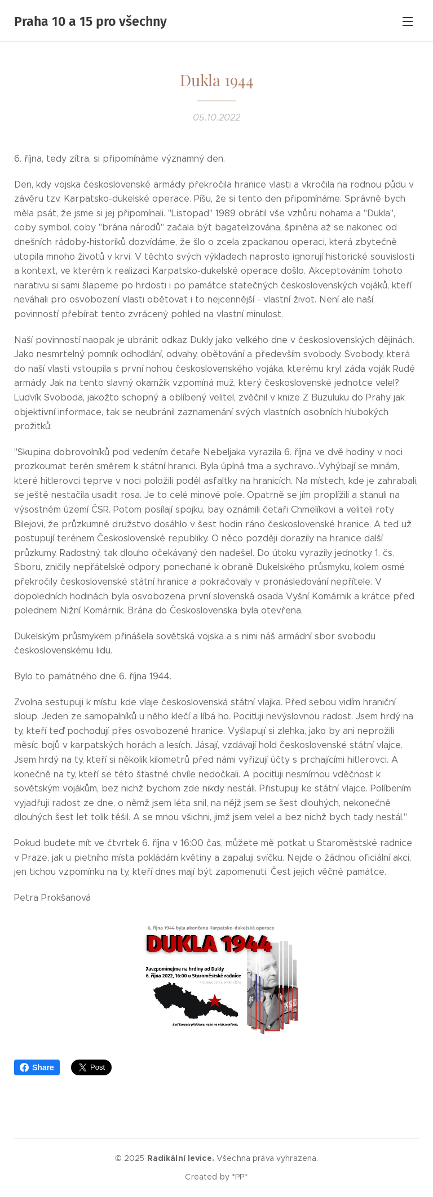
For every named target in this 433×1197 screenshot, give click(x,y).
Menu (408, 21)
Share (37, 1067)
